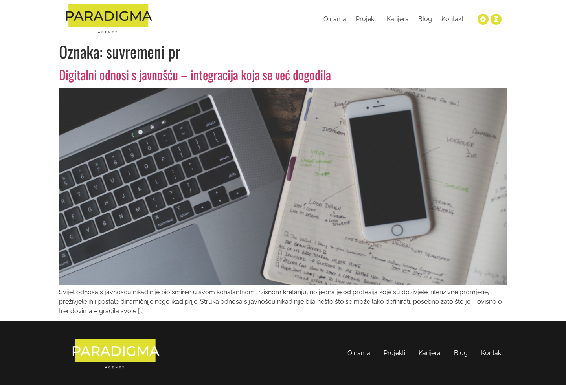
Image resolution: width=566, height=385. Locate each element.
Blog (425, 19)
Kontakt (452, 19)
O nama (334, 19)
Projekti (366, 19)
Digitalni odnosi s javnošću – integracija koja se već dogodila (195, 74)
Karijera (398, 19)
